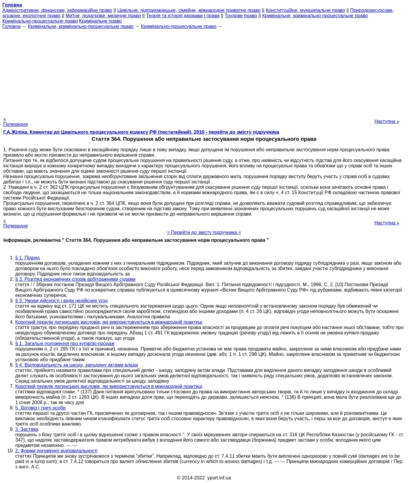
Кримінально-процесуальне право (40, 21)
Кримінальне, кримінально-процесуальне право (315, 15)
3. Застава (26, 429)
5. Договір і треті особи (40, 407)
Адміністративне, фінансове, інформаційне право (57, 10)
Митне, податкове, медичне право (103, 15)
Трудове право (241, 15)
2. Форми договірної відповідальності (56, 450)
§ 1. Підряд (27, 257)
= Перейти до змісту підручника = (204, 232)
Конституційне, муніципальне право (305, 10)
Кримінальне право (100, 21)
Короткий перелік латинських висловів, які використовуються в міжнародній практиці (108, 322)
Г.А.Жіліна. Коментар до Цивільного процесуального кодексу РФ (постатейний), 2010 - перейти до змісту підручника (141, 132)
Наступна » (386, 121)
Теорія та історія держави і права (183, 15)
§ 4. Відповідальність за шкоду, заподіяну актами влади (76, 364)
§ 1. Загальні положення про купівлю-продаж (65, 343)
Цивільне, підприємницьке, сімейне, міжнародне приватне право (189, 10)
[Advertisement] (204, 71)
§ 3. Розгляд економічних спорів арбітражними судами (75, 279)
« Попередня (15, 121)
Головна (11, 26)
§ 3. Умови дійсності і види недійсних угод (61, 300)
